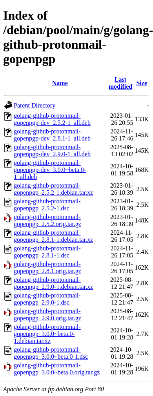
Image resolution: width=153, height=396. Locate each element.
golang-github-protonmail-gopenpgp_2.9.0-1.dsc (47, 299)
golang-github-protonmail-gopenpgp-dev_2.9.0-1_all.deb (52, 150)
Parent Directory (34, 105)
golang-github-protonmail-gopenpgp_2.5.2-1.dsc (47, 205)
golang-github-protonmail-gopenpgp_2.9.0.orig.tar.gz (47, 314)
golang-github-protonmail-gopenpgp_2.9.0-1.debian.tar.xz (53, 283)
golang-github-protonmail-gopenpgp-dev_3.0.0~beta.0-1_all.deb (50, 169)
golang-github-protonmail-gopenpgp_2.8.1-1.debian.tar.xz (53, 236)
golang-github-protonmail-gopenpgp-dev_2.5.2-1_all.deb (52, 119)
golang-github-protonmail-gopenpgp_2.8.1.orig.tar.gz (47, 267)
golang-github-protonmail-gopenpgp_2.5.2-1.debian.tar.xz (53, 189)
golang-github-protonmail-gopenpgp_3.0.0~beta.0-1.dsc (51, 353)
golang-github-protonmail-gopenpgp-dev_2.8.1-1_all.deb (52, 135)
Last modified (120, 83)
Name (60, 83)
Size (141, 83)
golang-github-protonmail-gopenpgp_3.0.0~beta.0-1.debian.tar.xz (47, 333)
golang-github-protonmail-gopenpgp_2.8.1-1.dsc (47, 252)
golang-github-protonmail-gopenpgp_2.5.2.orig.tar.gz (47, 220)
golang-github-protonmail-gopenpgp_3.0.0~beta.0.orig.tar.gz (57, 369)
